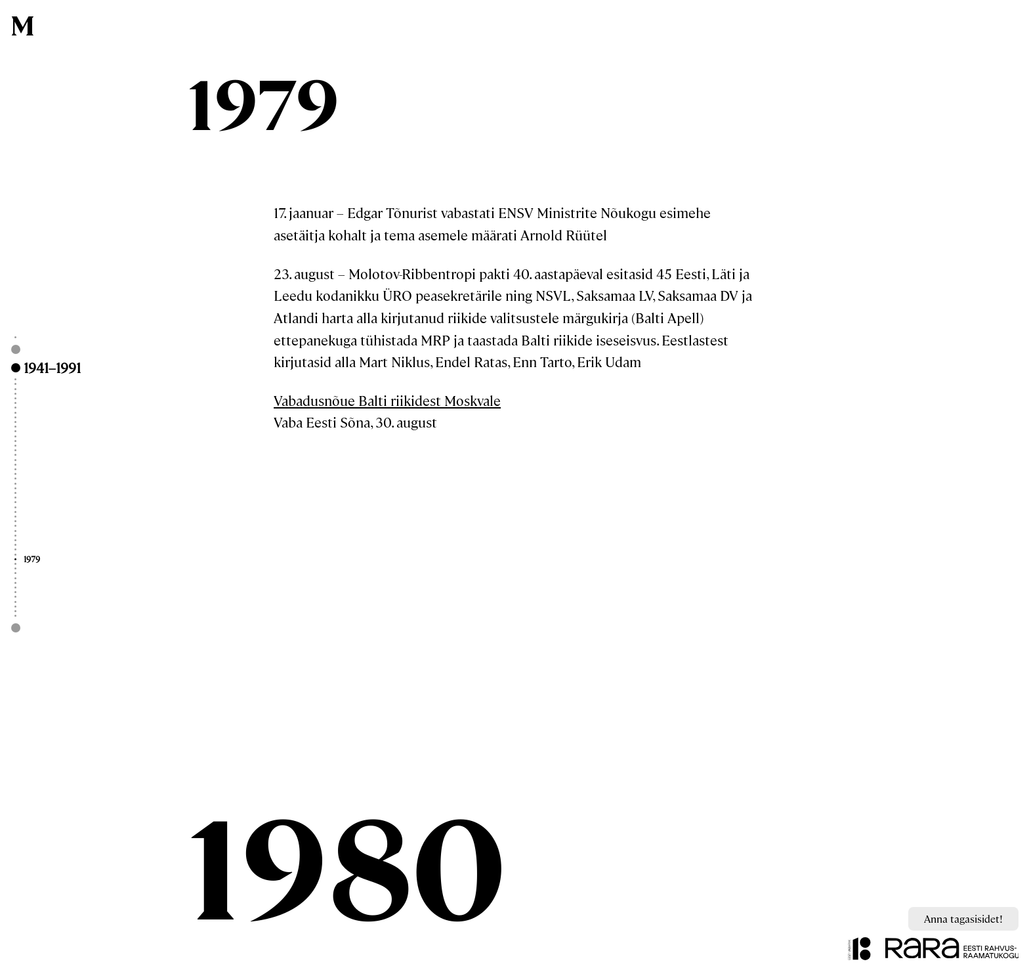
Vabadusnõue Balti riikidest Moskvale (387, 400)
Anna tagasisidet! (963, 918)
